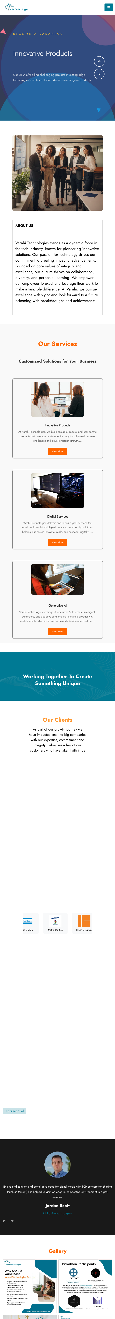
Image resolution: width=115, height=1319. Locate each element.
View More (57, 451)
